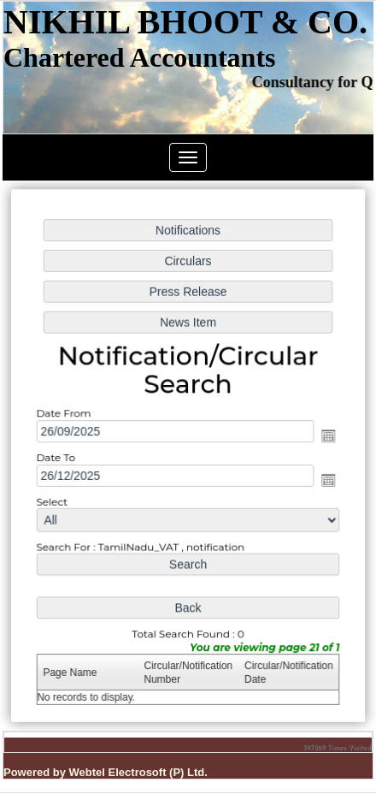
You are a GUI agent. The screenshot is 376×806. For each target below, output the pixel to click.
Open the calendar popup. (326, 436)
